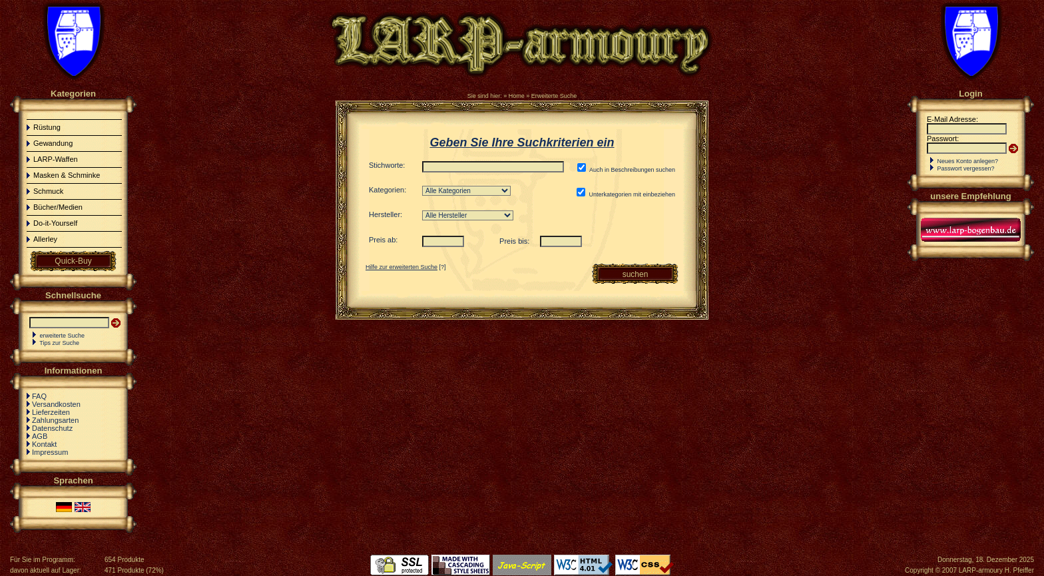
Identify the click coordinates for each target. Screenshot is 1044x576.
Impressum (50, 452)
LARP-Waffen (55, 159)
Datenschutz (52, 428)
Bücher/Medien (58, 207)
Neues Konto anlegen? (968, 161)
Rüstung (47, 127)
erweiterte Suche (62, 335)
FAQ (39, 396)
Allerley (45, 239)
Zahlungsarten (55, 420)
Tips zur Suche (59, 343)
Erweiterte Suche (554, 96)
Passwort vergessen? (966, 168)
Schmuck (48, 191)
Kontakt (44, 444)
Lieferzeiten (51, 412)
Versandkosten (56, 404)
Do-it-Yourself (55, 223)
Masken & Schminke (66, 175)
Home (517, 96)
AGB (39, 436)
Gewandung (53, 143)
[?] (406, 267)
